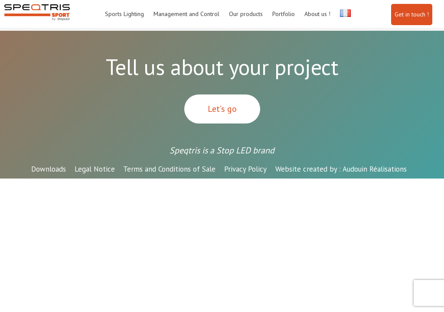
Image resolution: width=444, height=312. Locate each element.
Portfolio (283, 14)
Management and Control (186, 14)
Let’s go (222, 108)
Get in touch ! (412, 14)
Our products (246, 14)
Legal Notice (95, 169)
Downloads (48, 169)
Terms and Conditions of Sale (169, 169)
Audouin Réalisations (341, 169)
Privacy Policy (245, 169)
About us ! (317, 14)
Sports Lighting (124, 14)
